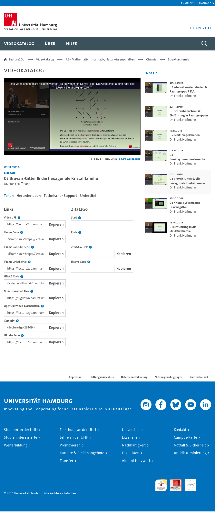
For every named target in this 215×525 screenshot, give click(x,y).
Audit (173, 481)
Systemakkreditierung (205, 481)
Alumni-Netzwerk (136, 460)
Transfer (66, 460)
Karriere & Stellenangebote (82, 452)
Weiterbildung (15, 445)
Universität (131, 429)
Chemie (151, 59)
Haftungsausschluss (102, 377)
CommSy (11, 321)
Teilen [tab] (9, 195)
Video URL (12, 218)
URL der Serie (14, 335)
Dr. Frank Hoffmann (17, 184)
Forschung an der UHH (78, 429)
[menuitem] (19, 43)
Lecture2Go (16, 59)
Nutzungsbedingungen (168, 377)
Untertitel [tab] (88, 195)
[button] (204, 3)
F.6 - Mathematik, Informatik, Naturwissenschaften (100, 59)
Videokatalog (45, 59)
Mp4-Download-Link (18, 291)
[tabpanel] (72, 275)
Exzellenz (129, 437)
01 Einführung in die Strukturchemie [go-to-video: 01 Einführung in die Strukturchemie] (183, 229)
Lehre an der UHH (74, 437)
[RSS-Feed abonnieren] (146, 73)
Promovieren (70, 445)
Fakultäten (130, 452)
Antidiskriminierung (190, 452)
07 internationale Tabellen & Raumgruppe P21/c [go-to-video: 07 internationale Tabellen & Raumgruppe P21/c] (189, 89)
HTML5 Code (13, 276)
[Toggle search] (204, 43)
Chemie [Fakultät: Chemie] (10, 172)
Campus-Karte (185, 437)
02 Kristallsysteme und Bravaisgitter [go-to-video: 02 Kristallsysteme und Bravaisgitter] (185, 205)
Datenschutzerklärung (134, 377)
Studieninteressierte (20, 437)
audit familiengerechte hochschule (161, 485)
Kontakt (180, 429)
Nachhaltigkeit (134, 445)
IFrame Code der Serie (19, 247)
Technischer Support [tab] (60, 195)
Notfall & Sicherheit (190, 445)
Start (76, 218)
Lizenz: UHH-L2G (104, 159)
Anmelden (188, 3)
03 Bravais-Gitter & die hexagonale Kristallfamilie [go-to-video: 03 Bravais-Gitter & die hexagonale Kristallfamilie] (187, 181)
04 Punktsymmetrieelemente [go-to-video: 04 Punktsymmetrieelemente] (187, 157)
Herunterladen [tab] (29, 195)
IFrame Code (13, 232)
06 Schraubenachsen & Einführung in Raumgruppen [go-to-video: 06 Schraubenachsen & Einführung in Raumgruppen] (189, 113)
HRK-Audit (188, 483)
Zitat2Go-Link (81, 247)
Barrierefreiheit (199, 377)
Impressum (75, 377)
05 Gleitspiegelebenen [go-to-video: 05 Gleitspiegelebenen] (185, 135)
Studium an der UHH (21, 429)
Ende (76, 232)
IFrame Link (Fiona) (17, 262)
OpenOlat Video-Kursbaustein (24, 306)
